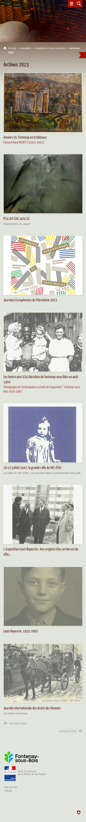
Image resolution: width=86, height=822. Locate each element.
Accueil (12, 48)
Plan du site (10, 787)
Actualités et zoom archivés (50, 48)
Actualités (25, 48)
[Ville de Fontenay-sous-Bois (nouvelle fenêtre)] (21, 757)
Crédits (8, 790)
